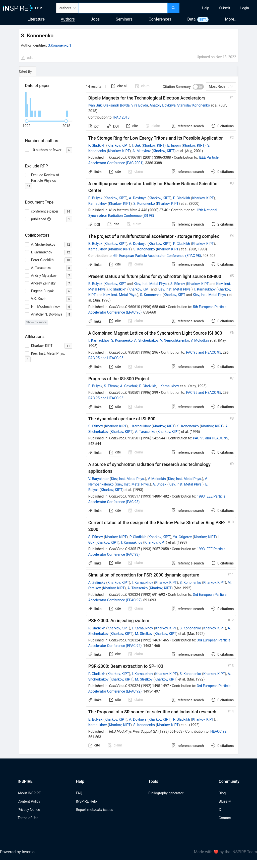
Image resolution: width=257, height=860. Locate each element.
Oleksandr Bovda (116, 105)
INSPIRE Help (86, 801)
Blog (222, 793)
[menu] (219, 8)
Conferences (160, 19)
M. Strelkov (143, 634)
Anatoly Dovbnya (163, 105)
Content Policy (29, 801)
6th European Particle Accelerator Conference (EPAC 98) (157, 256)
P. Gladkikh (96, 145)
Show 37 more (36, 322)
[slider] (26, 121)
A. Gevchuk (129, 386)
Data (191, 19)
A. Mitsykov (142, 151)
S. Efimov (177, 284)
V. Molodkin (199, 340)
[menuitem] (205, 8)
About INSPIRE (29, 793)
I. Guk (136, 145)
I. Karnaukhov (205, 289)
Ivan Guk (95, 105)
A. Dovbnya (138, 198)
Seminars (124, 19)
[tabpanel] (128, 415)
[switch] (198, 86)
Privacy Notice (29, 810)
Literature (36, 19)
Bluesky (225, 801)
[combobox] (123, 8)
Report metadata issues (94, 810)
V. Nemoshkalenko (174, 340)
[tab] (34, 71)
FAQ (79, 793)
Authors (68, 19)
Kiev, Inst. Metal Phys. (151, 284)
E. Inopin (174, 145)
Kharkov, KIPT (118, 145)
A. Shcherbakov (146, 340)
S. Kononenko (144, 204)
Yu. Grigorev (182, 537)
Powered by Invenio (17, 851)
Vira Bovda (139, 105)
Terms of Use (28, 818)
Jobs (95, 19)
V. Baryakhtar (98, 479)
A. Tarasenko (145, 432)
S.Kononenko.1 (59, 45)
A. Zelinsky (96, 583)
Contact (225, 818)
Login (244, 8)
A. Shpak (159, 484)
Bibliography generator (165, 793)
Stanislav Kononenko (193, 105)
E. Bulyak (95, 198)
